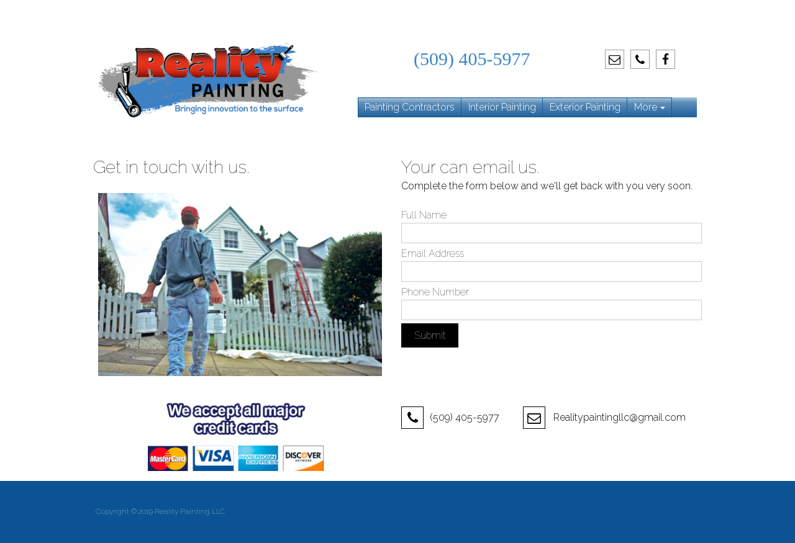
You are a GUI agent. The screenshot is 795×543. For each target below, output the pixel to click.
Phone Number (435, 292)
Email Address (432, 253)
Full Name (424, 215)
